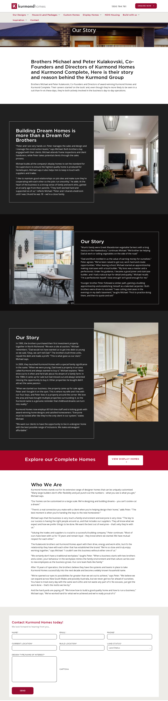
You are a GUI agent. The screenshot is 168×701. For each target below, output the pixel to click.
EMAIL (62, 632)
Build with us (131, 14)
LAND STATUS (114, 644)
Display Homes (92, 14)
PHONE (111, 632)
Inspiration (20, 20)
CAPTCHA (64, 669)
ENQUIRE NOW (144, 6)
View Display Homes (125, 459)
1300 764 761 (119, 7)
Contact (34, 20)
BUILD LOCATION (68, 644)
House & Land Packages (46, 14)
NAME (15, 632)
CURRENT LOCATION (22, 644)
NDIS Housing (112, 15)
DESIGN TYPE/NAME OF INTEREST (28, 655)
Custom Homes (71, 15)
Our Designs (21, 14)
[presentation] (79, 676)
